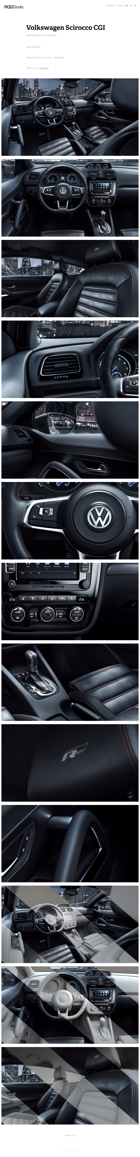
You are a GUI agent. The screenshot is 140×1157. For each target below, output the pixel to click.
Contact (119, 5)
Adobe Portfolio (74, 1151)
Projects (110, 5)
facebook (44, 68)
